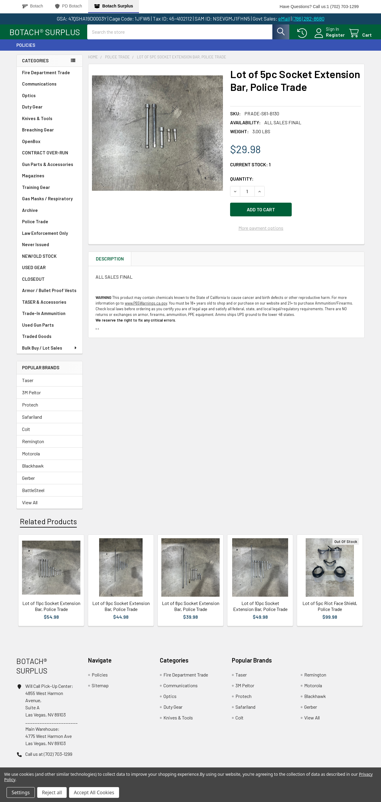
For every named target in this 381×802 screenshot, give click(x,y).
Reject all (52, 792)
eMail (284, 18)
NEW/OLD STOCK (39, 261)
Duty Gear (32, 112)
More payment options (260, 230)
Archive (30, 215)
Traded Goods (36, 341)
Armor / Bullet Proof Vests (49, 295)
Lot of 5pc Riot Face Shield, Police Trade (329, 611)
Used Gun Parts (38, 330)
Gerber (28, 483)
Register (328, 38)
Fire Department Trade (46, 77)
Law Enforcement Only (45, 238)
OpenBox (31, 146)
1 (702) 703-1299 (343, 6)
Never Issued (35, 249)
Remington (33, 446)
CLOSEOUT (33, 284)
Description (110, 261)
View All (30, 508)
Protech (30, 410)
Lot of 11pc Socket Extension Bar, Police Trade (51, 611)
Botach (32, 6)
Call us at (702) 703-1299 (48, 759)
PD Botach (68, 6)
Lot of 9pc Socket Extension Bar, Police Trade (121, 611)
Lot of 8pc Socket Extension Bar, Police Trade (190, 611)
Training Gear (36, 192)
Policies (25, 50)
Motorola (31, 459)
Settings (21, 792)
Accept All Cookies (94, 792)
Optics (29, 100)
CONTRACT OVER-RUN (45, 158)
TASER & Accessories (44, 307)
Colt (26, 434)
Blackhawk (33, 471)
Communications (39, 89)
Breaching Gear (38, 135)
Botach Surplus (113, 6)
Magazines (33, 181)
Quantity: (242, 184)
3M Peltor (31, 398)
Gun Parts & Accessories (47, 169)
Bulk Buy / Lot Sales (49, 353)
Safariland (32, 422)
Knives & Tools (37, 123)
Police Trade (35, 226)
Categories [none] (35, 66)
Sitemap (100, 691)
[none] (157, 138)
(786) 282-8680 (308, 18)
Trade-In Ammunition (43, 318)
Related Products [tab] (48, 526)
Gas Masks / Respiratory (47, 204)
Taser (27, 385)
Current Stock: (250, 170)
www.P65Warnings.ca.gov (146, 305)
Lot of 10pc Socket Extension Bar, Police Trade (260, 611)
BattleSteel (33, 495)
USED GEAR (34, 272)
